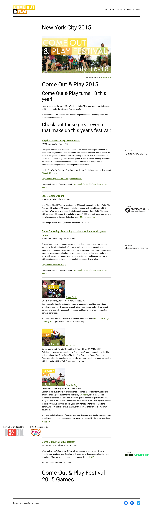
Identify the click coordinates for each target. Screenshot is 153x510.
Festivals (120, 9)
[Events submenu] (133, 9)
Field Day (71, 345)
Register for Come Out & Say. (54, 265)
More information (87, 217)
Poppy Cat (46, 421)
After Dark (71, 297)
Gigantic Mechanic (49, 173)
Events (129, 9)
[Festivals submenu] (124, 9)
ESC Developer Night (53, 195)
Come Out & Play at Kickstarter (58, 441)
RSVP (91, 457)
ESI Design (83, 395)
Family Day (71, 385)
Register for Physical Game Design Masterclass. (62, 179)
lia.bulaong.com (106, 77)
